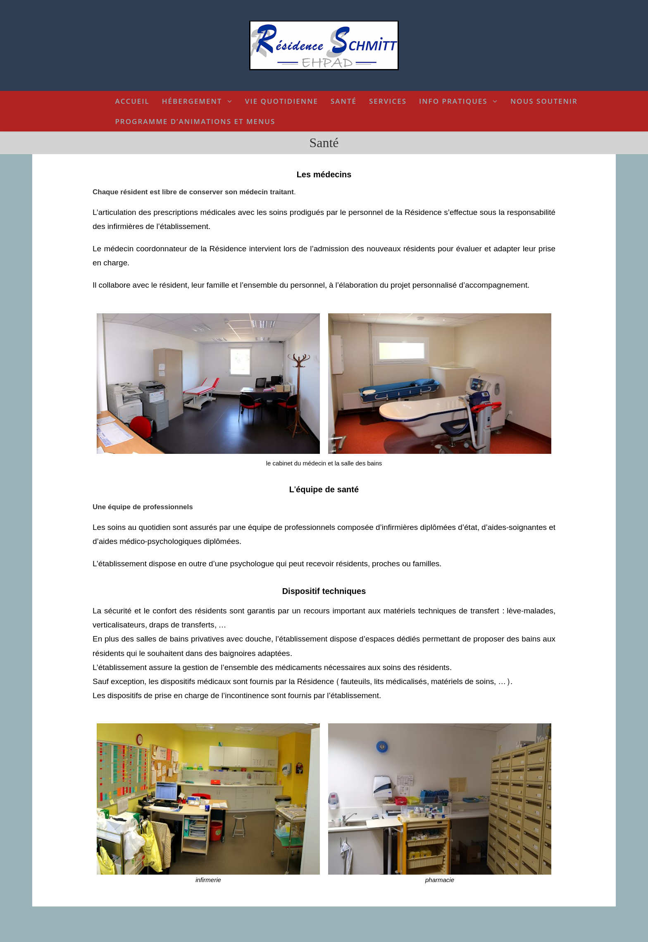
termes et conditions (288, 934)
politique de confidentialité (352, 934)
